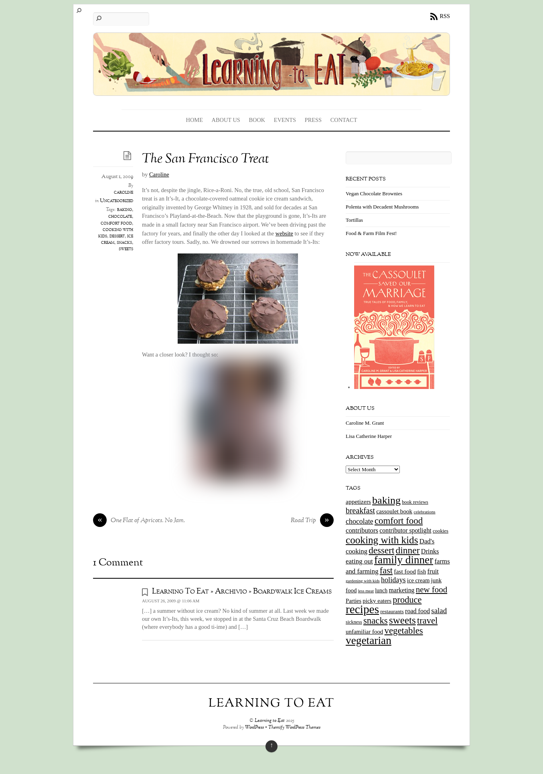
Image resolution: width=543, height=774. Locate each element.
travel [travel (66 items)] (427, 621)
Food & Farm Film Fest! (371, 233)
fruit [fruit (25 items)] (432, 571)
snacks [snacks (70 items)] (375, 621)
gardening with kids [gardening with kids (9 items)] (363, 581)
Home (194, 120)
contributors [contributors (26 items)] (362, 530)
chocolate (120, 216)
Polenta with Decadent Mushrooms (382, 207)
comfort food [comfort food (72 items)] (399, 521)
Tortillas (354, 220)
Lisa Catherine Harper (369, 436)
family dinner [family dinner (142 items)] (403, 560)
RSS (445, 16)
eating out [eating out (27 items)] (359, 561)
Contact (343, 120)
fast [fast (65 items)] (386, 570)
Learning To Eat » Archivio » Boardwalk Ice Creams (242, 591)
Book (257, 120)
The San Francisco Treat (205, 159)
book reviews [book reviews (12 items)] (415, 502)
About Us (226, 120)
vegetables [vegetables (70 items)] (404, 631)
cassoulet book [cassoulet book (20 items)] (394, 511)
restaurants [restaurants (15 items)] (391, 611)
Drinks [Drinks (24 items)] (430, 551)
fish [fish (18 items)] (421, 571)
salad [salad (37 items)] (439, 610)
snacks (124, 242)
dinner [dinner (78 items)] (408, 550)
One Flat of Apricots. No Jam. (139, 521)
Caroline (159, 174)
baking (124, 209)
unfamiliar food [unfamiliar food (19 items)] (364, 631)
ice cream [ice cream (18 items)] (418, 580)
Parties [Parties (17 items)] (353, 601)
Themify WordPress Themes (294, 727)
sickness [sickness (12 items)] (354, 622)
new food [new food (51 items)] (431, 589)
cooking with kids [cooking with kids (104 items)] (382, 540)
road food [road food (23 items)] (417, 611)
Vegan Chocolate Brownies (374, 193)
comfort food (116, 223)
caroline (123, 192)
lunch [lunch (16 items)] (381, 591)
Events (285, 120)
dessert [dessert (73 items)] (381, 550)
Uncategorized (116, 201)
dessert (117, 236)
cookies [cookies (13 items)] (440, 531)
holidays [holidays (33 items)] (393, 580)
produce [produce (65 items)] (407, 600)
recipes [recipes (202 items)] (362, 609)
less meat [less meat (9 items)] (366, 591)
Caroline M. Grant (365, 423)
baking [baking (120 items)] (386, 500)
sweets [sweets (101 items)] (402, 620)
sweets (126, 249)
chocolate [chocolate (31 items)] (359, 521)
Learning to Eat (270, 720)
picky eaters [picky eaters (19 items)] (377, 601)
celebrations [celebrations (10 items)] (424, 511)
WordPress (254, 727)
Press (313, 120)
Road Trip (312, 521)
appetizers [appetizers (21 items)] (358, 501)
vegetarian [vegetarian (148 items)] (368, 640)
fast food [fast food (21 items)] (405, 571)
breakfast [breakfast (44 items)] (360, 510)
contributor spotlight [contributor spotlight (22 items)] (405, 530)
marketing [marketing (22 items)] (401, 590)
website (284, 233)
